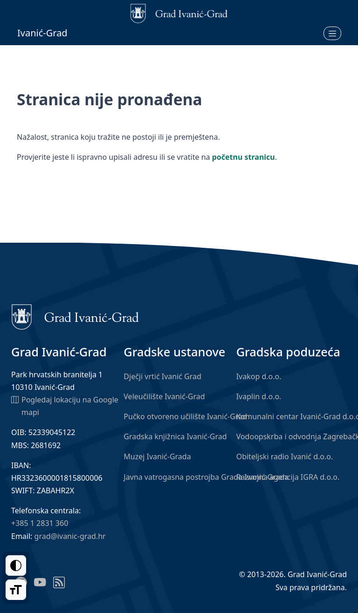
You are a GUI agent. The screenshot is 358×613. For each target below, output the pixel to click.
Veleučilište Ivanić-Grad (164, 396)
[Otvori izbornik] (332, 33)
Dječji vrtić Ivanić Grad (162, 376)
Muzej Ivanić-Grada (157, 456)
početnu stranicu (243, 157)
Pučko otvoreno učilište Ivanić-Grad (185, 416)
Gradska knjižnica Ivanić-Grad (175, 436)
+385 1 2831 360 (39, 523)
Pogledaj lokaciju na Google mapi (64, 405)
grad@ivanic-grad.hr (70, 536)
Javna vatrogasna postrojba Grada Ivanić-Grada (206, 477)
